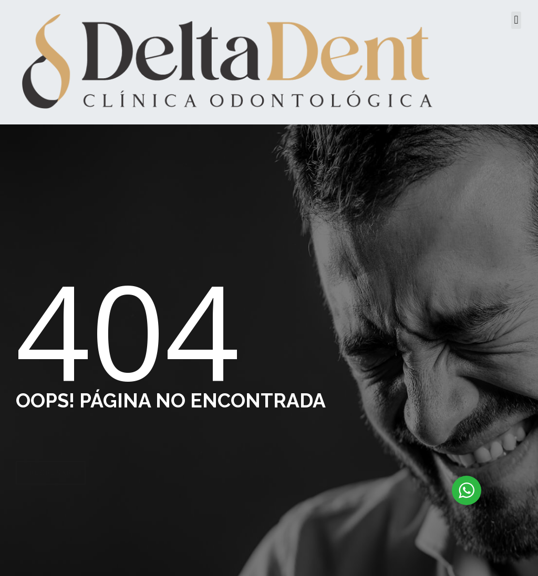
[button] (516, 20)
